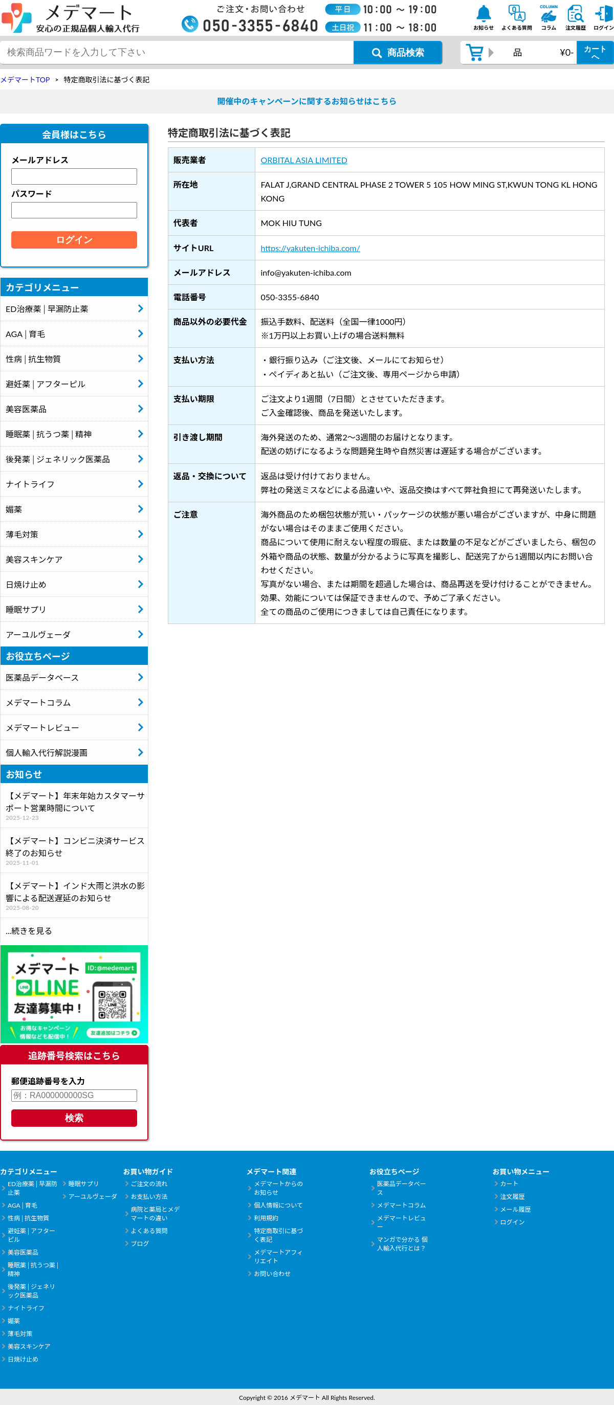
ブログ (140, 1243)
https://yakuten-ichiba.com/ (310, 248)
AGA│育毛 (25, 334)
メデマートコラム (38, 702)
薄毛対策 (22, 534)
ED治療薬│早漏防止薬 (47, 309)
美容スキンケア (34, 559)
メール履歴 (515, 1209)
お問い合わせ (272, 1274)
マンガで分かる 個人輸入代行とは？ (402, 1244)
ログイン (512, 1222)
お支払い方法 (149, 1196)
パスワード (31, 193)
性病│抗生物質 (33, 359)
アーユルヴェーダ (38, 634)
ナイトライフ (30, 484)
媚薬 (14, 509)
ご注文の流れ (149, 1184)
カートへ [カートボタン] (595, 52)
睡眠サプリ (26, 609)
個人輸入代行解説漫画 (46, 752)
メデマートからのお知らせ (278, 1188)
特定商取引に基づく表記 (278, 1235)
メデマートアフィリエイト (278, 1256)
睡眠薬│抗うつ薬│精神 (49, 434)
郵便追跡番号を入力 (48, 1081)
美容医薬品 (26, 409)
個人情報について (278, 1205)
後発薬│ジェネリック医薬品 (58, 459)
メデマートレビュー (42, 727)
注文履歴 (512, 1196)
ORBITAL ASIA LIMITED (303, 160)
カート (509, 1184)
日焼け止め (26, 584)
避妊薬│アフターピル (45, 384)
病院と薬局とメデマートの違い (155, 1214)
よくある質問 (149, 1231)
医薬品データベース (42, 677)
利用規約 (266, 1218)
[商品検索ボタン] (398, 52)
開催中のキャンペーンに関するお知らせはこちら (307, 101)
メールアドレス (40, 160)
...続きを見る (29, 930)
